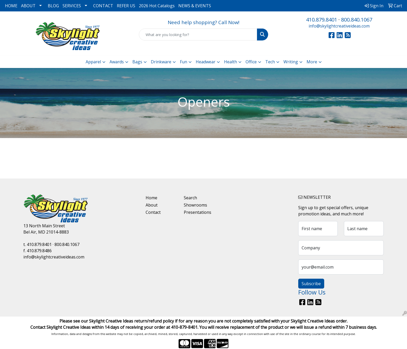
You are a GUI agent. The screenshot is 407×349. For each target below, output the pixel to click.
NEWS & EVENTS (194, 6)
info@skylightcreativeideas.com (339, 26)
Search (190, 198)
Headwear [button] (205, 62)
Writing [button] (290, 62)
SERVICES (72, 6)
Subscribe (311, 283)
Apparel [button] (93, 62)
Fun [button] (183, 62)
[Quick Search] (198, 34)
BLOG (53, 6)
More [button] (312, 62)
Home (151, 198)
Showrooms (195, 205)
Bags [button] (137, 62)
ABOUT (28, 6)
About (152, 205)
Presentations (197, 212)
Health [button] (230, 62)
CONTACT (103, 6)
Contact (153, 212)
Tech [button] (270, 62)
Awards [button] (117, 62)
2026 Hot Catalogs (157, 6)
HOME (11, 6)
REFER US (126, 6)
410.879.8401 (321, 19)
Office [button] (251, 62)
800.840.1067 (356, 19)
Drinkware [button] (161, 62)
